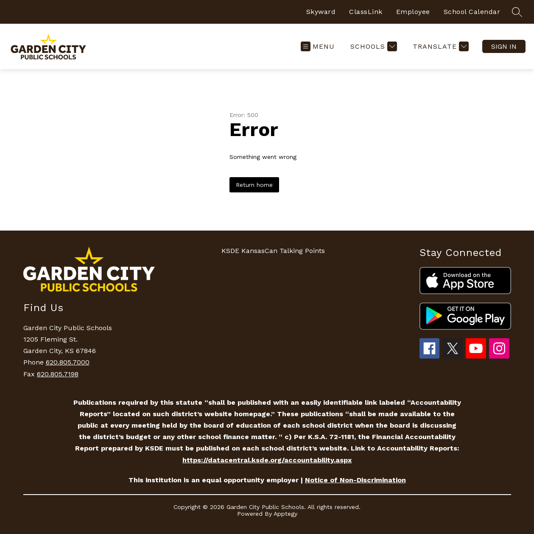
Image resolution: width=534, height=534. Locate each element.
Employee (413, 12)
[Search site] (517, 12)
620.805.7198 (57, 374)
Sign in (504, 46)
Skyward (321, 12)
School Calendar (472, 12)
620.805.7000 (67, 362)
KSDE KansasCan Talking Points (273, 251)
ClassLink (366, 12)
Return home (254, 184)
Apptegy (285, 513)
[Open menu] (318, 46)
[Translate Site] (440, 46)
